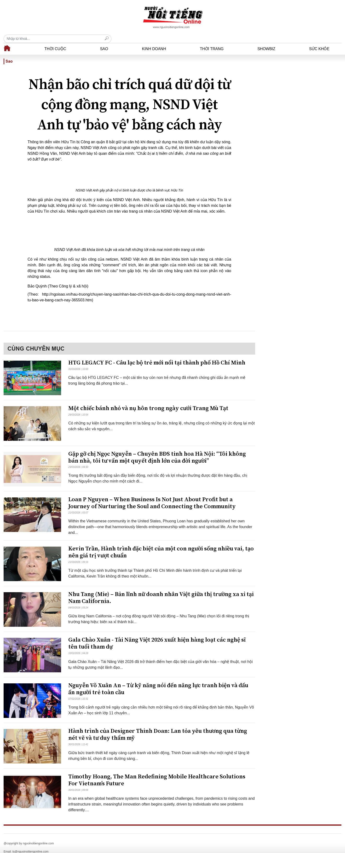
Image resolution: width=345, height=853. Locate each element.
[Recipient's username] (287, 17)
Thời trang (212, 40)
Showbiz (266, 40)
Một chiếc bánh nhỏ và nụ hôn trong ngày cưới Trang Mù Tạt (148, 400)
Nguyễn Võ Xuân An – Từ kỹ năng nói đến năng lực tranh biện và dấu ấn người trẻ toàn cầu (158, 681)
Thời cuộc (55, 40)
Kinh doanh (154, 40)
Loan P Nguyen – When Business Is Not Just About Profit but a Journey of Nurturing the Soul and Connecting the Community (152, 495)
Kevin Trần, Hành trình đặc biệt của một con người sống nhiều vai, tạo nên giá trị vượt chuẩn (161, 544)
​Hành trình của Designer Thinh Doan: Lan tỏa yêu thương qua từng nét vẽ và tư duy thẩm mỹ (157, 726)
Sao (104, 40)
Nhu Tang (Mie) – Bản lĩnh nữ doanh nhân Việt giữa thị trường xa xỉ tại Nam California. (161, 589)
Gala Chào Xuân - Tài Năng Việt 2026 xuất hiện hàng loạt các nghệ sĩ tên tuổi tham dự (157, 635)
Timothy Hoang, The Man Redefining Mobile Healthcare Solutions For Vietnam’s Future (156, 772)
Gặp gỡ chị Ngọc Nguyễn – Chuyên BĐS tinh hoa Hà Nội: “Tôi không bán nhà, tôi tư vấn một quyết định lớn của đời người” (157, 449)
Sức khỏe (319, 40)
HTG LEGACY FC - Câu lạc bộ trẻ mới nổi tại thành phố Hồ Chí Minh (156, 354)
